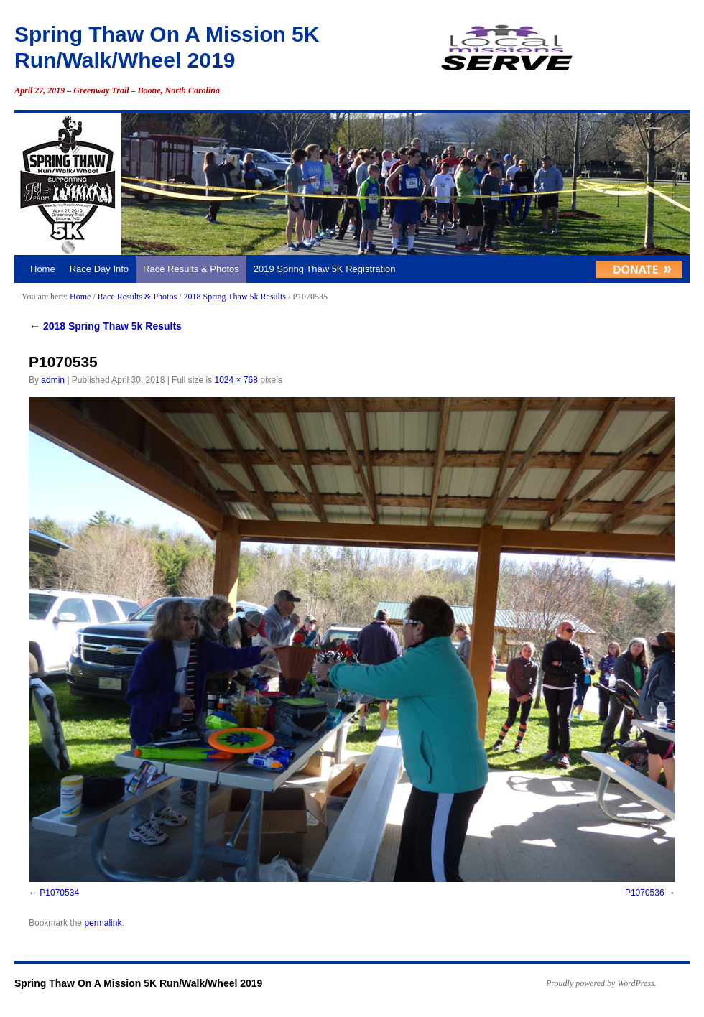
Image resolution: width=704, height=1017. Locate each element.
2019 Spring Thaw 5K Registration (325, 269)
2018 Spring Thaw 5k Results (234, 297)
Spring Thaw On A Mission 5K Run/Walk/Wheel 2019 (138, 983)
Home (42, 269)
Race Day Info (99, 269)
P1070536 (644, 893)
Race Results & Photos (191, 269)
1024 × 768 (235, 380)
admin (53, 380)
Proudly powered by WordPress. (601, 983)
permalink (102, 923)
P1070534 (59, 893)
